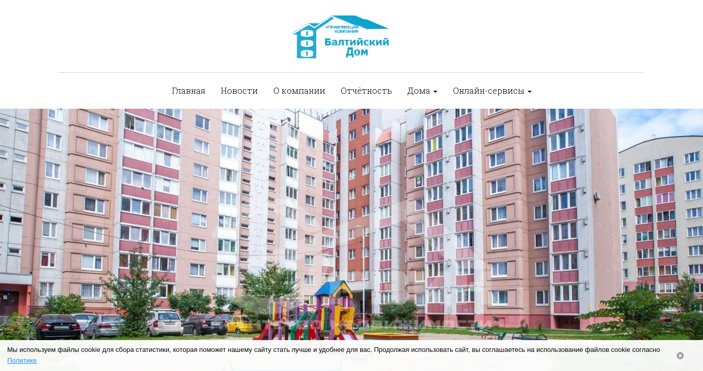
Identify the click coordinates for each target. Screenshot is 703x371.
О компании (299, 90)
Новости (239, 90)
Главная (188, 90)
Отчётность (366, 90)
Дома (422, 90)
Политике (22, 360)
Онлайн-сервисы (492, 90)
